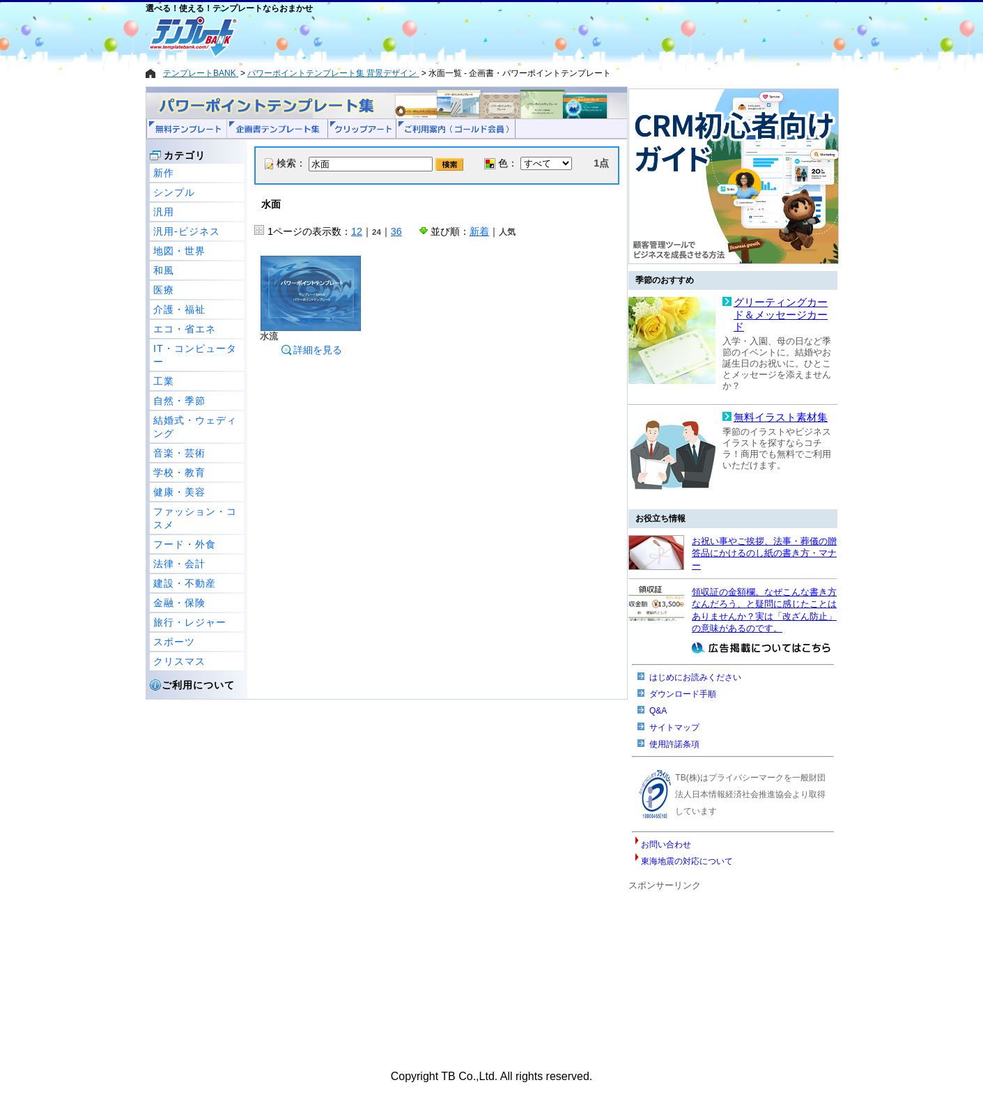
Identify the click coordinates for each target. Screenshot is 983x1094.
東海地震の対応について (687, 861)
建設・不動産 (184, 583)
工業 (163, 381)
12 (356, 231)
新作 (163, 172)
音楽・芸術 (179, 453)
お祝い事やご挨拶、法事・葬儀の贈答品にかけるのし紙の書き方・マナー (764, 553)
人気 (507, 232)
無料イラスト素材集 (781, 417)
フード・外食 (184, 544)
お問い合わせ (666, 844)
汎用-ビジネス (186, 231)
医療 (163, 289)
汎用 (163, 211)
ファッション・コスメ (195, 518)
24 (376, 232)
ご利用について (198, 685)
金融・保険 (179, 602)
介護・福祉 (179, 309)
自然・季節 (179, 400)
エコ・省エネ (184, 328)
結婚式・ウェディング (195, 427)
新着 (479, 231)
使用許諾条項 (674, 744)
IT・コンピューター (195, 355)
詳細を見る (311, 349)
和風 (163, 270)
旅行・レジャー (189, 622)
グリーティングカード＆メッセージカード (781, 314)
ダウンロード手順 (682, 694)
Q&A (658, 711)
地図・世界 (179, 250)
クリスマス (179, 661)
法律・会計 (179, 563)
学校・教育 (179, 472)
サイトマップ (674, 727)
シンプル (174, 192)
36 (396, 231)
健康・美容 (179, 492)
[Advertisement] (442, 36)
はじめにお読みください (695, 677)
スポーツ (174, 641)
